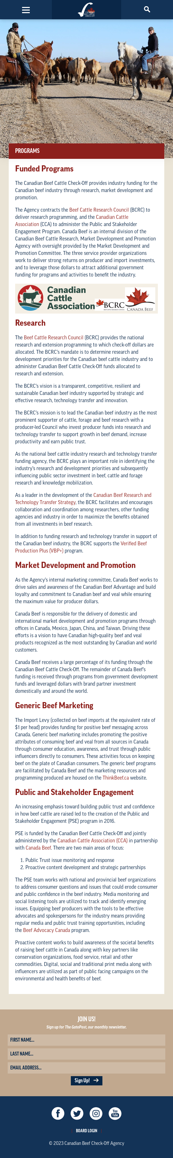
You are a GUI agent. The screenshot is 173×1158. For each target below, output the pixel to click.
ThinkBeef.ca (116, 778)
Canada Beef (38, 848)
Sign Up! (86, 1080)
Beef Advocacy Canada (46, 930)
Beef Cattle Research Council (99, 210)
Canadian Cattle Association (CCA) (92, 840)
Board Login (86, 1130)
